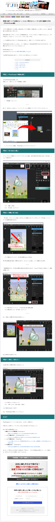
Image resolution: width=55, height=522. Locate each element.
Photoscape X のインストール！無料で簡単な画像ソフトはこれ (18, 51)
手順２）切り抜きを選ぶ (21, 64)
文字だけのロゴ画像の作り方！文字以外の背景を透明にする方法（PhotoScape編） (25, 446)
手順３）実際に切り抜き (21, 65)
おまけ (17, 68)
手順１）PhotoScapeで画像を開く (23, 62)
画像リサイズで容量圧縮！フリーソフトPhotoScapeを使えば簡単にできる (23, 433)
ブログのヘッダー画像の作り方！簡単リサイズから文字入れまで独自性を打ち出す (25, 437)
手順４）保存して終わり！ (21, 67)
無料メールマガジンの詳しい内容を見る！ (27, 484)
